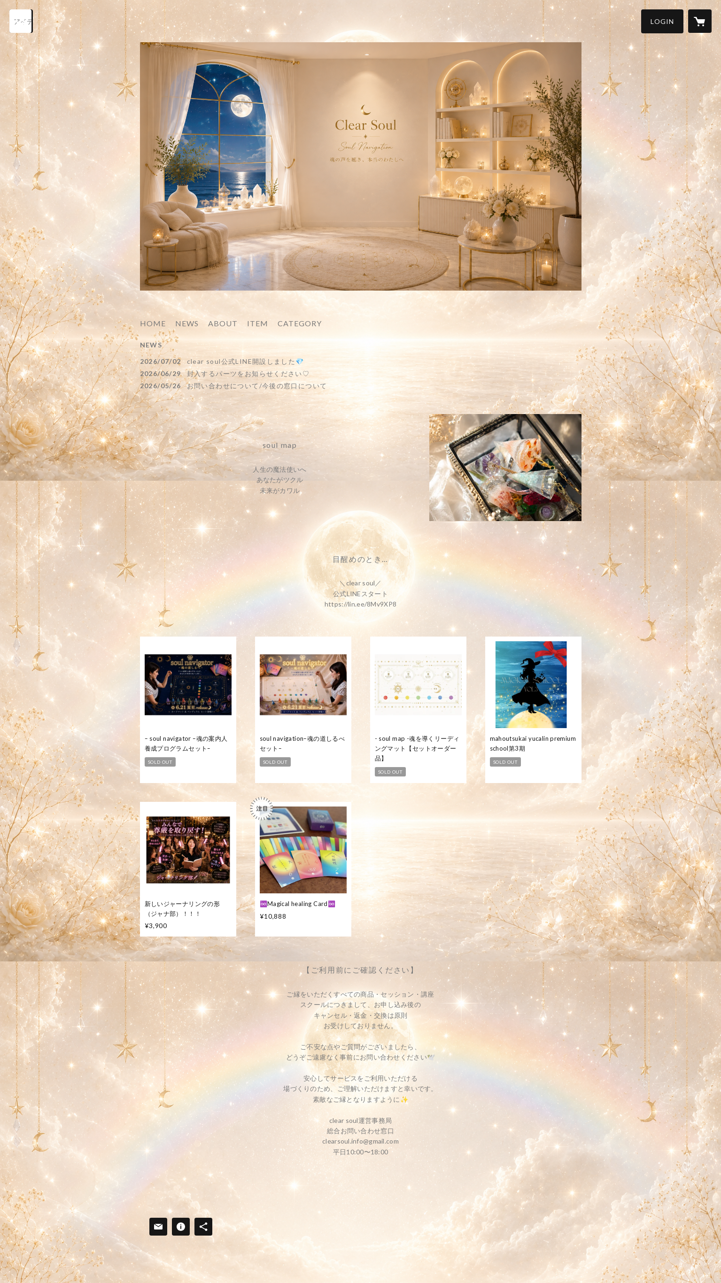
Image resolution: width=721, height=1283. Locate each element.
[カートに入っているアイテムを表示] (700, 21)
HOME (153, 323)
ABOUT (223, 323)
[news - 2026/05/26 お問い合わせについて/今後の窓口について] (360, 386)
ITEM (257, 323)
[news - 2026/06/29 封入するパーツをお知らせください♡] (360, 373)
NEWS (187, 323)
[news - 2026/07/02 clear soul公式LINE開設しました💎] (360, 361)
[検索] (21, 21)
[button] (662, 21)
